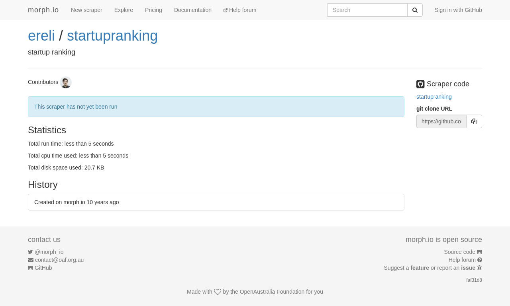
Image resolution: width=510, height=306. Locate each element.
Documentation (193, 10)
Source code (460, 252)
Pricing (153, 10)
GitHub (43, 268)
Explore (123, 10)
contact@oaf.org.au (59, 260)
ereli (41, 35)
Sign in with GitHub (458, 10)
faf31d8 (474, 280)
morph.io (43, 10)
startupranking (112, 35)
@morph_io (49, 252)
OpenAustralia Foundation (272, 291)
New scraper (86, 10)
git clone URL (434, 108)
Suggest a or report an (430, 268)
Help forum (240, 10)
